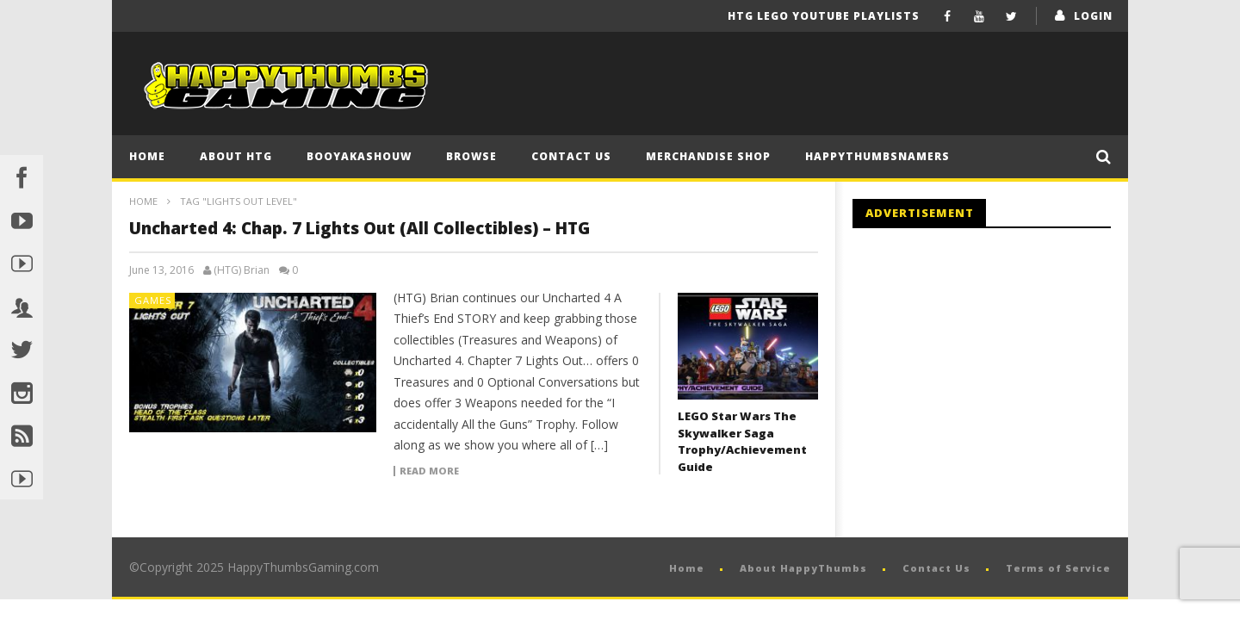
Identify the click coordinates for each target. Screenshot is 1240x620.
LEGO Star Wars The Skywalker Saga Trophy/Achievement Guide (742, 441)
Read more (429, 471)
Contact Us (571, 156)
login (1093, 16)
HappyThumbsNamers (877, 156)
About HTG (236, 156)
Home (147, 156)
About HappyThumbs (803, 567)
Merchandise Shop (708, 156)
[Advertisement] (997, 383)
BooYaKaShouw (359, 156)
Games (152, 300)
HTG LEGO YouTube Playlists (824, 16)
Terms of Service (1058, 567)
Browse (471, 156)
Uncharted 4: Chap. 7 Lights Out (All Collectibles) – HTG (359, 228)
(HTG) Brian (242, 270)
